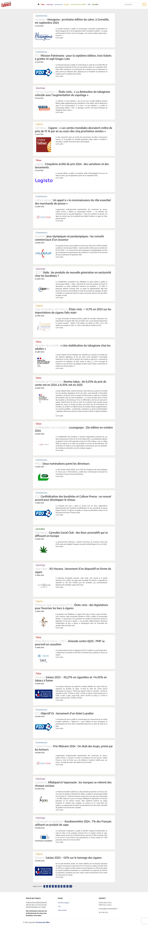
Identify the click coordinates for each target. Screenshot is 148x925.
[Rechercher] (132, 4)
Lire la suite (59, 38)
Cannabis (95, 4)
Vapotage (49, 4)
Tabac (43, 4)
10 (70, 886)
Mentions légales (63, 903)
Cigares (66, 4)
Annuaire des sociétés (78, 4)
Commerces (59, 4)
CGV (59, 906)
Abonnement (62, 910)
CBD (89, 4)
